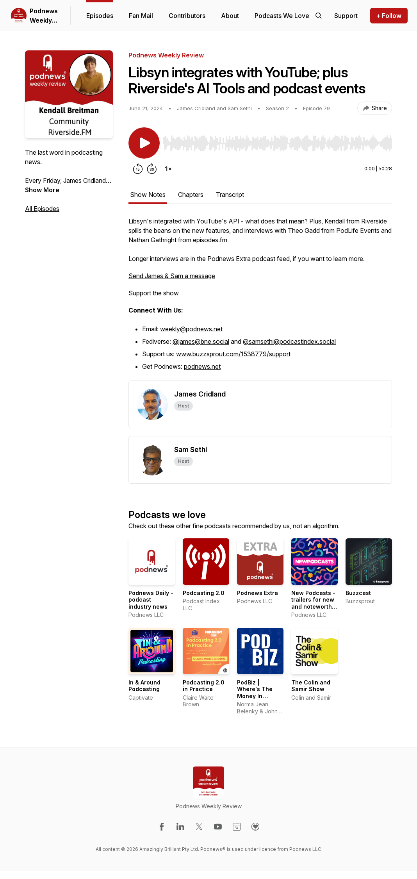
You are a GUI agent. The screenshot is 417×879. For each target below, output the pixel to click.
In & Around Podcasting (144, 686)
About (230, 16)
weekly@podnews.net (191, 329)
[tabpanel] (260, 298)
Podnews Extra (257, 593)
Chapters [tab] (190, 194)
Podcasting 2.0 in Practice (204, 686)
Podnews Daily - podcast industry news (150, 600)
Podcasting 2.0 (204, 593)
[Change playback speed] (168, 168)
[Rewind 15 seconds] (137, 168)
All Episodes (42, 209)
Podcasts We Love (282, 16)
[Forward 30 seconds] (151, 168)
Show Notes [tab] (148, 194)
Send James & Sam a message (171, 276)
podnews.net (202, 366)
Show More (42, 190)
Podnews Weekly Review (44, 16)
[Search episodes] (318, 15)
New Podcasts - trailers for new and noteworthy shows (313, 603)
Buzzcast (358, 593)
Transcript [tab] (230, 194)
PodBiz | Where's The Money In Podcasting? (255, 692)
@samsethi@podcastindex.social (289, 341)
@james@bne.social (201, 341)
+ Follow (388, 16)
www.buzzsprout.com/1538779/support (233, 354)
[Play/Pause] (144, 143)
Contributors (187, 16)
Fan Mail (141, 16)
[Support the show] (346, 15)
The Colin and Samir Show (310, 686)
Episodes (99, 16)
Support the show (153, 293)
